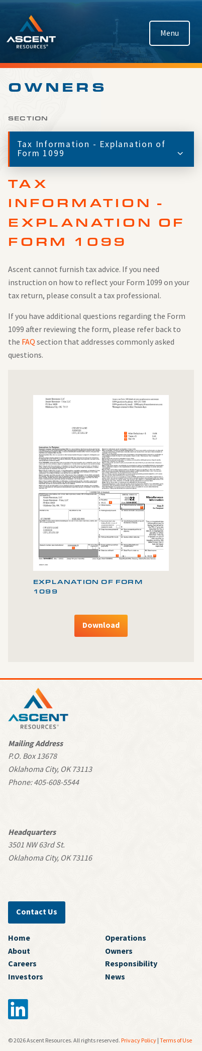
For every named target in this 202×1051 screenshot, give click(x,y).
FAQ (28, 342)
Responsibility (131, 963)
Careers (22, 963)
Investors (25, 976)
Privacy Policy (138, 1040)
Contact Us (36, 911)
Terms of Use (176, 1040)
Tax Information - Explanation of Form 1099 (101, 149)
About (19, 951)
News (115, 976)
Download (101, 625)
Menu (169, 33)
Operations (125, 938)
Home (19, 938)
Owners (119, 951)
